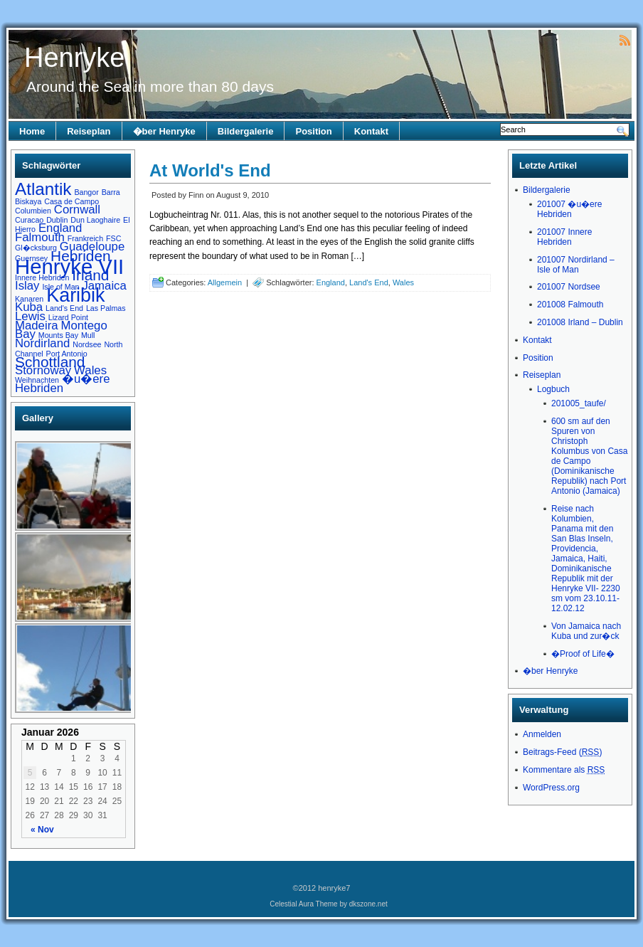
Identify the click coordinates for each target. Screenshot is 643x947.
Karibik (75, 295)
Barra (111, 192)
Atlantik (43, 189)
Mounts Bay (58, 335)
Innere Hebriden (42, 277)
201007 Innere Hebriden (564, 237)
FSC (113, 238)
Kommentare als (564, 770)
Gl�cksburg (36, 247)
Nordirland (42, 343)
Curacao (29, 220)
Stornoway (43, 370)
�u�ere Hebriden (62, 383)
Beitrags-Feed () (562, 752)
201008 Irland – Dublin (580, 322)
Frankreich (85, 238)
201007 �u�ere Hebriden (569, 209)
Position (313, 131)
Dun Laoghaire (95, 220)
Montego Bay (61, 330)
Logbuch (553, 389)
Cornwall (77, 209)
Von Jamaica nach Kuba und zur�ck (586, 631)
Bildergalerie (246, 131)
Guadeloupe (92, 246)
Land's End (64, 308)
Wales (90, 370)
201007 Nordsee (568, 287)
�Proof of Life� (583, 654)
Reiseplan (88, 131)
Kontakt (371, 131)
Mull (88, 335)
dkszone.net (368, 904)
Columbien (33, 210)
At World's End (210, 170)
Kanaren (29, 299)
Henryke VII (69, 266)
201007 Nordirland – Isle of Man (576, 265)
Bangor (86, 192)
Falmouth (40, 237)
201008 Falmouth (570, 305)
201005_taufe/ (578, 403)
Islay (27, 285)
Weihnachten (37, 380)
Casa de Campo (71, 201)
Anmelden (542, 734)
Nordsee (87, 344)
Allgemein (225, 282)
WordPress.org (551, 788)
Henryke (74, 58)
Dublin (57, 220)
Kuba (29, 307)
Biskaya (28, 201)
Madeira (36, 325)
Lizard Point (68, 317)
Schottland (50, 362)
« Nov (42, 830)
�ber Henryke (164, 131)
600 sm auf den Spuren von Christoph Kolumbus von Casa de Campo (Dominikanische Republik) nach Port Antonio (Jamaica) (589, 456)
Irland (90, 275)
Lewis (30, 316)
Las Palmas (106, 308)
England (60, 228)
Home (32, 131)
